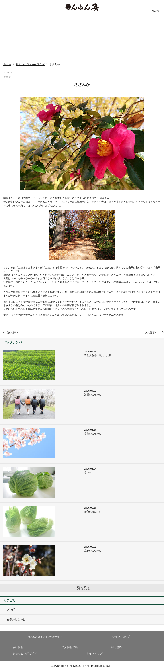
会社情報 (18, 647)
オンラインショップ (119, 636)
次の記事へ (151, 332)
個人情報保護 (70, 647)
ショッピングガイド (25, 653)
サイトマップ (94, 653)
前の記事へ (13, 332)
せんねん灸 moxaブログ (30, 64)
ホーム (7, 64)
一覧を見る (82, 588)
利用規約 (116, 647)
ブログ (11, 609)
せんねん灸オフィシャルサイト (45, 636)
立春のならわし (16, 619)
